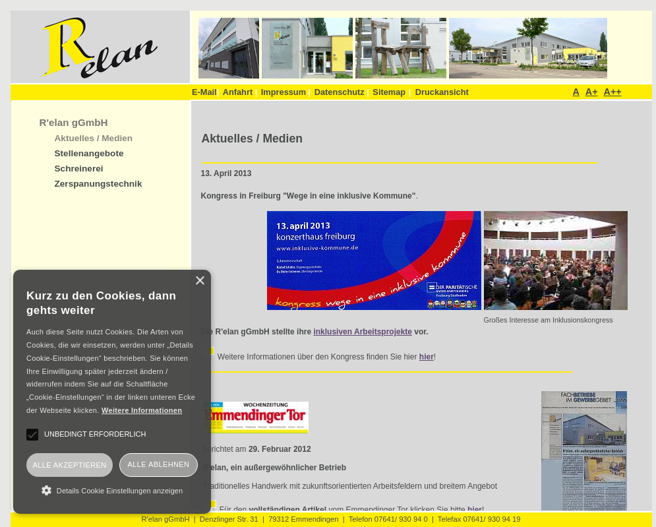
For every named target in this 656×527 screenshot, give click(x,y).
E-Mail (205, 92)
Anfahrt (240, 92)
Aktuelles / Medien (94, 138)
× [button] (199, 281)
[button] (112, 490)
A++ (612, 91)
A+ (591, 91)
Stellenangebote (89, 153)
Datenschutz (341, 92)
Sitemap (389, 92)
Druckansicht (442, 92)
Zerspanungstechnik (98, 184)
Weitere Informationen (142, 410)
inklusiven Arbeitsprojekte (362, 331)
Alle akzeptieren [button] (69, 465)
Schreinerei (79, 168)
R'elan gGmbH (74, 122)
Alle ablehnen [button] (159, 464)
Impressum (286, 92)
